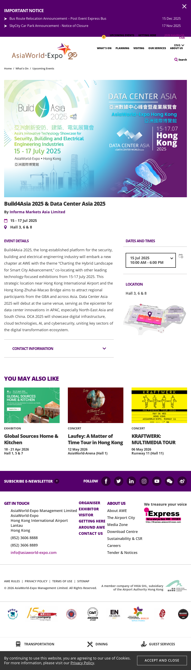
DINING (102, 644)
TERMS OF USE (62, 581)
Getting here (92, 521)
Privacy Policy (82, 662)
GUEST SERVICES (162, 644)
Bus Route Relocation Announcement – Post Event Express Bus (57, 18)
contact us (91, 534)
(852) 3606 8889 (24, 545)
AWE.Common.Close (184, 6)
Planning (122, 48)
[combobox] (151, 260)
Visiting (138, 48)
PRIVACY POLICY (36, 581)
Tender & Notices (122, 552)
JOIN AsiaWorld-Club (175, 36)
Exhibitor (89, 509)
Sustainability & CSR (124, 538)
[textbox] (150, 260)
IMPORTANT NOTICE (104, 34)
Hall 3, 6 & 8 (21, 227)
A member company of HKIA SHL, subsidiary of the (132, 587)
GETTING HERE (147, 35)
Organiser (89, 503)
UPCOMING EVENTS (122, 35)
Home (8, 68)
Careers (114, 545)
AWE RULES (12, 581)
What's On (104, 48)
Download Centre (122, 531)
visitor (86, 515)
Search (182, 59)
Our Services (157, 48)
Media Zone (117, 524)
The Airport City (121, 517)
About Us (176, 48)
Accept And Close (162, 660)
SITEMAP (83, 581)
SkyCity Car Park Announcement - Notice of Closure (48, 25)
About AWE (117, 510)
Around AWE (92, 527)
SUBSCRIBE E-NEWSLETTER (28, 481)
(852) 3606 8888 (24, 537)
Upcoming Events (43, 68)
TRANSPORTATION (39, 644)
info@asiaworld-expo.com (34, 552)
